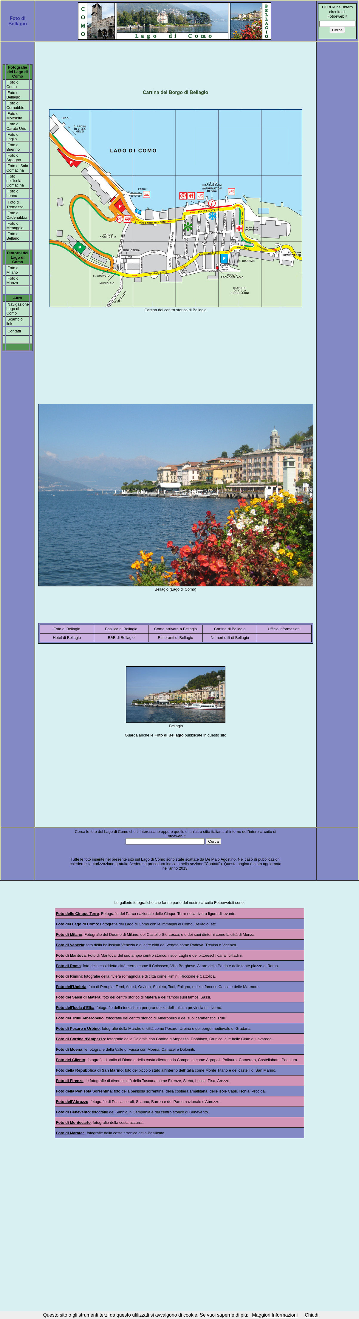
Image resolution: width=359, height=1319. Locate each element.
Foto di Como (12, 84)
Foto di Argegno (13, 157)
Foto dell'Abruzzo (72, 1101)
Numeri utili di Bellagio (230, 637)
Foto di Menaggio (14, 225)
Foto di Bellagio (13, 94)
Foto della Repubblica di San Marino (89, 1070)
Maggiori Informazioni (275, 1315)
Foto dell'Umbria (71, 986)
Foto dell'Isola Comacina (15, 180)
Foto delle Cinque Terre (77, 913)
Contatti (14, 331)
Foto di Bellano (12, 236)
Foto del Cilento (70, 1060)
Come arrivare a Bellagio (175, 629)
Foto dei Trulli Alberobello (80, 1018)
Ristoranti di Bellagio (175, 637)
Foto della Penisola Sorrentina (84, 1091)
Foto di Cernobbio (15, 105)
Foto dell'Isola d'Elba (75, 1007)
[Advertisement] (175, 62)
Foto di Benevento (73, 1112)
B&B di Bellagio (121, 637)
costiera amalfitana (191, 1091)
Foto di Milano (12, 270)
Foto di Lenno (12, 193)
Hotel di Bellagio (67, 637)
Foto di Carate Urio (16, 126)
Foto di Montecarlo (73, 1122)
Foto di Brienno (13, 147)
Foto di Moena (69, 1049)
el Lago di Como (19, 74)
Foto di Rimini (69, 976)
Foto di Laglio (12, 136)
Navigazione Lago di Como (17, 308)
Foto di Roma (68, 966)
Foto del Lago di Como (77, 924)
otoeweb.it (225, 902)
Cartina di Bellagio (230, 629)
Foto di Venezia (70, 945)
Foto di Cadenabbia (16, 215)
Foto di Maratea (70, 1133)
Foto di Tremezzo (14, 204)
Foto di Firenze (69, 1080)
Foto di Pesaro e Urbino (78, 1028)
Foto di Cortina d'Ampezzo (80, 1039)
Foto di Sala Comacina (17, 168)
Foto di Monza (12, 280)
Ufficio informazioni (284, 629)
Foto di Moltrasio (14, 115)
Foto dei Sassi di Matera (78, 997)
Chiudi (311, 1315)
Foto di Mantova (71, 955)
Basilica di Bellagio (121, 629)
